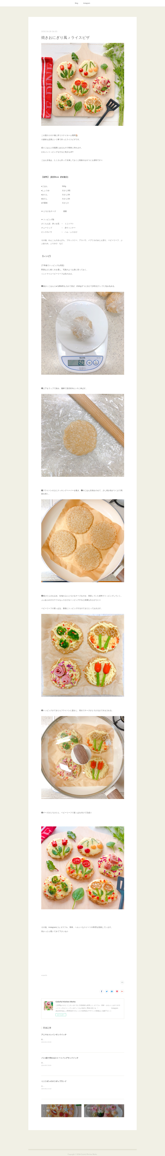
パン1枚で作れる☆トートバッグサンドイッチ (59, 1058)
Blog (76, 3)
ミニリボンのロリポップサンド (54, 1081)
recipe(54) (44, 975)
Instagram (86, 3)
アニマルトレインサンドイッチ (54, 1035)
